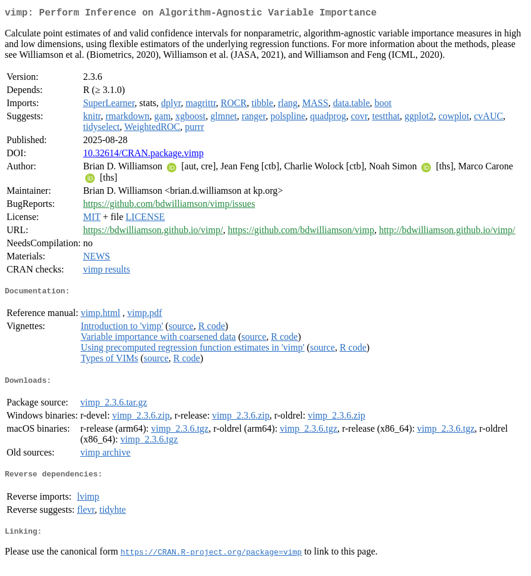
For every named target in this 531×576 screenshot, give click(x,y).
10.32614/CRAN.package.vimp (143, 155)
